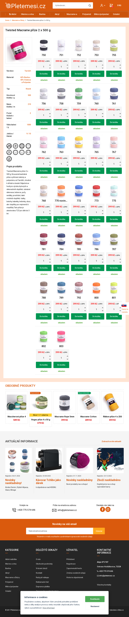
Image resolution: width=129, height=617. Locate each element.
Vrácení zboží (41, 568)
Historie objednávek (74, 577)
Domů (7, 20)
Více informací (48, 608)
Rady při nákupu (42, 577)
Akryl (57, 14)
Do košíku (44, 74)
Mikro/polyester (101, 14)
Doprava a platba (43, 587)
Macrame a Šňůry (72, 15)
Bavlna (42, 14)
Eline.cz (121, 610)
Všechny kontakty (104, 585)
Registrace (70, 564)
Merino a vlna (27, 14)
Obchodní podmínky (44, 564)
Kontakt (39, 573)
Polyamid (86, 14)
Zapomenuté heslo (74, 568)
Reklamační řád (42, 582)
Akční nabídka (12, 15)
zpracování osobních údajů (81, 537)
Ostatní (116, 14)
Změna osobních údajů (75, 573)
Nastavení (95, 606)
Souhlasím (95, 599)
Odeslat (99, 531)
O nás (38, 559)
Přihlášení (70, 559)
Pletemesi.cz (15, 610)
